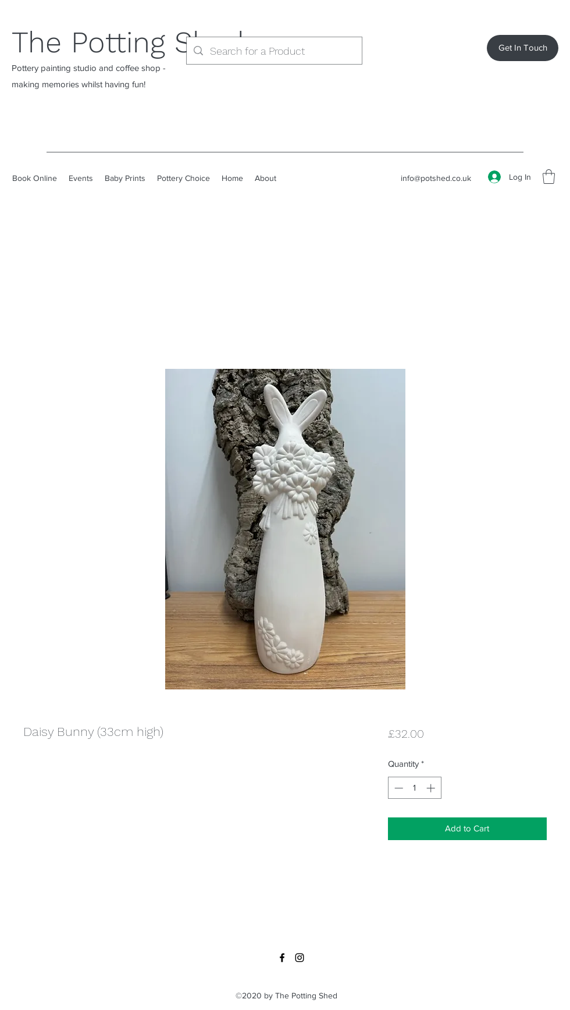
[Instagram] (299, 957)
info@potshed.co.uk (436, 178)
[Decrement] (397, 788)
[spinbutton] (414, 788)
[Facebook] (282, 957)
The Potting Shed (128, 42)
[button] (549, 176)
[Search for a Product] (273, 51)
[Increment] (432, 788)
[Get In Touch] (522, 48)
